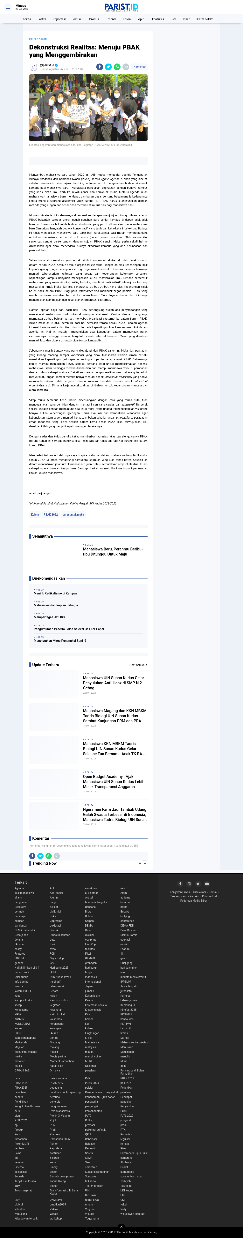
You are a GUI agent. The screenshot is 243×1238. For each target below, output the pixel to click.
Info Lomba (21, 981)
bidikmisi (55, 911)
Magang (55, 1042)
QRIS (88, 1134)
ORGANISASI (22, 1070)
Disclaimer (199, 892)
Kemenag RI (128, 1005)
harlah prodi (22, 972)
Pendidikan (21, 1101)
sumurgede (127, 1171)
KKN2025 (126, 1014)
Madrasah (21, 1042)
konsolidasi (127, 1019)
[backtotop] (121, 1228)
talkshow (90, 1181)
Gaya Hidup (57, 958)
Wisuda (89, 1213)
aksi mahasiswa (24, 892)
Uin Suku (90, 1195)
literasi (125, 1033)
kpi (87, 1023)
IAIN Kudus (21, 977)
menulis (125, 1056)
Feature (125, 949)
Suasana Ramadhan (97, 1171)
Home (33, 38)
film (123, 953)
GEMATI (90, 958)
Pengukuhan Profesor (28, 1106)
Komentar (139, 66)
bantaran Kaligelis (96, 902)
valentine (20, 1209)
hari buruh (91, 967)
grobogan (91, 963)
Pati (87, 1078)
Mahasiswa (92, 1042)
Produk (94, 19)
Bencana (90, 906)
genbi (124, 958)
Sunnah (19, 1176)
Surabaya (90, 1176)
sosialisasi (21, 1171)
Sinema (19, 1167)
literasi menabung (25, 1037)
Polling (89, 1120)
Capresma (56, 920)
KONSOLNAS (22, 1023)
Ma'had (125, 1037)
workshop (56, 1218)
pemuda (55, 1097)
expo (53, 949)
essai (124, 944)
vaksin (124, 1204)
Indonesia (91, 977)
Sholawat (126, 1162)
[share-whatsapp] (117, 66)
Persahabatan (93, 1111)
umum (89, 1204)
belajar (54, 906)
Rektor (54, 1143)
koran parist (57, 1023)
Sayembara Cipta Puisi (134, 1153)
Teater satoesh (94, 1185)
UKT (123, 1199)
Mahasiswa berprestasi (135, 1042)
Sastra (42, 19)
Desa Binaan (128, 930)
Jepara (54, 991)
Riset (186, 19)
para (17, 1078)
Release (90, 1143)
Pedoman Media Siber (193, 900)
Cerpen (89, 920)
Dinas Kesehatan (60, 934)
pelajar (89, 1087)
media (18, 1056)
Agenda (19, 888)
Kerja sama (21, 1009)
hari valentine (129, 967)
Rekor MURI (22, 1143)
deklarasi (55, 925)
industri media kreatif (133, 977)
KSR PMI (126, 1023)
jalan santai (57, 986)
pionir (18, 1115)
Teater (54, 1185)
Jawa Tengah (129, 986)
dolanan (19, 939)
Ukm (17, 1199)
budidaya (20, 916)
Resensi (111, 19)
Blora (88, 911)
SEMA (89, 1157)
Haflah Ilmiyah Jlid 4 (27, 967)
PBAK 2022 (51, 514)
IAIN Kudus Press (60, 977)
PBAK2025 (21, 1087)
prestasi (90, 1125)
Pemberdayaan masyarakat (101, 1092)
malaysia (90, 1047)
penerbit (55, 1101)
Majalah (19, 1047)
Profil (53, 1129)
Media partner (58, 1056)
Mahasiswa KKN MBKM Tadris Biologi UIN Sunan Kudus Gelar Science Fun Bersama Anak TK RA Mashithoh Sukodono (112, 748)
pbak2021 (127, 1083)
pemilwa (126, 1092)
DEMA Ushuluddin (25, 930)
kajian (53, 995)
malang (54, 1047)
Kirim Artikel (205, 19)
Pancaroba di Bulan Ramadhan (132, 1072)
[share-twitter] (108, 66)
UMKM (19, 1204)
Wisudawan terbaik (26, 1218)
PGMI (124, 1111)
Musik (18, 1065)
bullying (125, 916)
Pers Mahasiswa (60, 1111)
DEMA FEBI (127, 925)
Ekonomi (20, 944)
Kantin (89, 1000)
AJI (52, 888)
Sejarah (54, 1157)
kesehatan (56, 1009)
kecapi (19, 1005)
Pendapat (126, 1097)
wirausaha (21, 1213)
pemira (19, 1097)
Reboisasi (91, 1139)
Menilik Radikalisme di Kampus (55, 593)
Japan (89, 986)
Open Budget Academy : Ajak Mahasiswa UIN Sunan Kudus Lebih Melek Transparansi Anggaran (113, 781)
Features (158, 19)
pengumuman (58, 1106)
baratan (125, 902)
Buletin (89, 916)
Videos (54, 1209)
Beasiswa (20, 906)
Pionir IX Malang (60, 1115)
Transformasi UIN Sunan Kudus (65, 1192)
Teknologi (126, 1185)
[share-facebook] (99, 66)
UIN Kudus (127, 1190)
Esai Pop (90, 944)
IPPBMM (126, 981)
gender (19, 963)
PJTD (88, 1115)
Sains (18, 1153)
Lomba (54, 1037)
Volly (123, 1209)
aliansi (18, 897)
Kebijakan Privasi (180, 892)
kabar (18, 995)
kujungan (55, 1028)
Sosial (124, 1167)
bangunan (21, 902)
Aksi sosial (56, 892)
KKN (88, 1014)
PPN (52, 1125)
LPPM (88, 1037)
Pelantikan (127, 1087)
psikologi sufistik (95, 1129)
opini (141, 19)
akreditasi (91, 888)
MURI (88, 1061)
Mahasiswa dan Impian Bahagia (56, 605)
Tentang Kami (178, 896)
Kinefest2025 (129, 1009)
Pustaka (55, 1134)
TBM (17, 1185)
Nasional (90, 1065)
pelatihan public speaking (65, 1092)
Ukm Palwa (92, 1199)
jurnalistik (126, 991)
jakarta (19, 986)
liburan (54, 1033)
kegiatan (55, 1005)
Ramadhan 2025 (60, 1139)
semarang (127, 1157)
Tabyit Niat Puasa (25, 1181)
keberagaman (129, 1000)
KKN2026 (20, 1019)
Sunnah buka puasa (62, 1176)
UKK (123, 1195)
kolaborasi (56, 1019)
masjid (54, 1051)
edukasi (125, 939)
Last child (126, 1028)
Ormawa (55, 1070)
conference (127, 920)
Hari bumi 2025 (59, 967)
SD (16, 1157)
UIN (87, 1190)
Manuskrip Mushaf (26, 1051)
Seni (87, 1162)
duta (52, 939)
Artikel (78, 19)
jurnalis (89, 991)
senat (53, 1162)
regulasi (125, 1139)
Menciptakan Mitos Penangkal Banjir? (60, 641)
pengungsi (91, 1106)
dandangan (21, 925)
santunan (55, 1153)
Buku (53, 916)
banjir (53, 902)
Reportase (59, 19)
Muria (124, 1061)
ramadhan (21, 1139)
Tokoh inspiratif (24, 1190)
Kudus (18, 1028)
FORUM (19, 958)
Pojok (53, 1120)
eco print (90, 939)
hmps (88, 972)
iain (123, 972)
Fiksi (88, 953)
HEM (53, 972)
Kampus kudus (24, 1000)
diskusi (89, 934)
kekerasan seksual (96, 1005)
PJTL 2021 (21, 1120)
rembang (20, 1148)
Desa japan (21, 934)
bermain (19, 911)
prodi (124, 1125)
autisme (125, 897)
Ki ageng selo (93, 1009)
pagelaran (91, 1070)
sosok (53, 1171)
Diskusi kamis (129, 934)
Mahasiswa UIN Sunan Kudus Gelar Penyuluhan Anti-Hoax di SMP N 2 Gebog (113, 682)
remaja (125, 1143)
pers (17, 1111)
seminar (19, 1162)
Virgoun (89, 1209)
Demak (54, 930)
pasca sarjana (58, 1078)
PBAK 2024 (92, 1083)
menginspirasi (93, 1056)
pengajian (126, 1101)
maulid (89, 1051)
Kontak (213, 892)
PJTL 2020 (127, 1115)
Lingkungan (92, 1033)
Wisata (54, 1213)
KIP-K (18, 1014)
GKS (52, 963)
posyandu (126, 1120)
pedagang (56, 1087)
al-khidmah (92, 892)
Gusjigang (127, 963)
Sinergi (54, 1167)
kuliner (89, 1028)
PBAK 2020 (21, 1083)
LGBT (18, 1033)
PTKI (123, 1129)
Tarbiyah (126, 1181)
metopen (20, 1061)
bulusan (19, 920)
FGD (52, 953)
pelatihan (20, 1092)
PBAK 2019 (127, 1078)
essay (18, 949)
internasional (93, 981)
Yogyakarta (92, 1218)
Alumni (54, 897)
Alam (124, 892)
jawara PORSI (23, 991)
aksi (123, 888)
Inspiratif (55, 981)
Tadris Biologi (58, 1181)
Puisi (18, 1134)
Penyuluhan (128, 1106)
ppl (16, 1125)
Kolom (127, 19)
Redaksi (194, 896)
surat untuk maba (73, 514)
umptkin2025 (58, 1204)
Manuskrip (127, 1047)
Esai (173, 19)
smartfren (91, 1167)
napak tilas (56, 1065)
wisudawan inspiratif (133, 1213)
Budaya (125, 911)
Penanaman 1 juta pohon (100, 1097)
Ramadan (126, 1134)
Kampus (125, 995)
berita (27, 19)
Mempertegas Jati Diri (49, 617)
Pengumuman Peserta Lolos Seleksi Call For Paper (69, 629)
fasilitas (90, 949)
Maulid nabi (128, 1051)
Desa (88, 930)
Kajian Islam (92, 995)
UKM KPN (56, 1199)
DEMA (89, 925)
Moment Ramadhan (62, 1061)
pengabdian (92, 1101)
